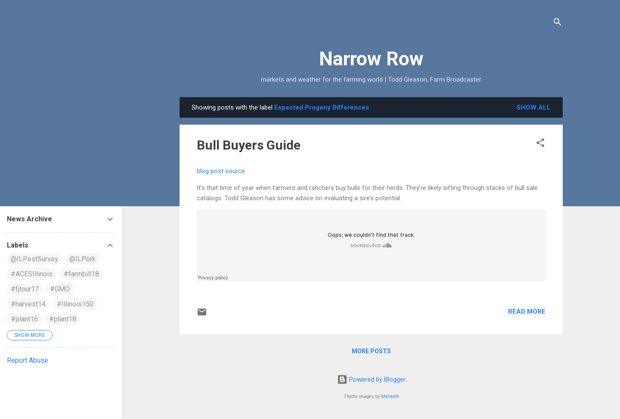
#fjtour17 (25, 289)
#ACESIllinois (32, 274)
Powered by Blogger (371, 379)
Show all (534, 107)
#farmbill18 (81, 274)
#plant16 (24, 319)
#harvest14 (28, 304)
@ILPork (82, 259)
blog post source (221, 171)
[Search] (557, 23)
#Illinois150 (75, 304)
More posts (371, 351)
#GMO (60, 289)
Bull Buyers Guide (249, 145)
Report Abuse (27, 360)
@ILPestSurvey (34, 259)
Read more (527, 311)
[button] (540, 144)
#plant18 (62, 319)
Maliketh (390, 396)
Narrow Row (371, 58)
